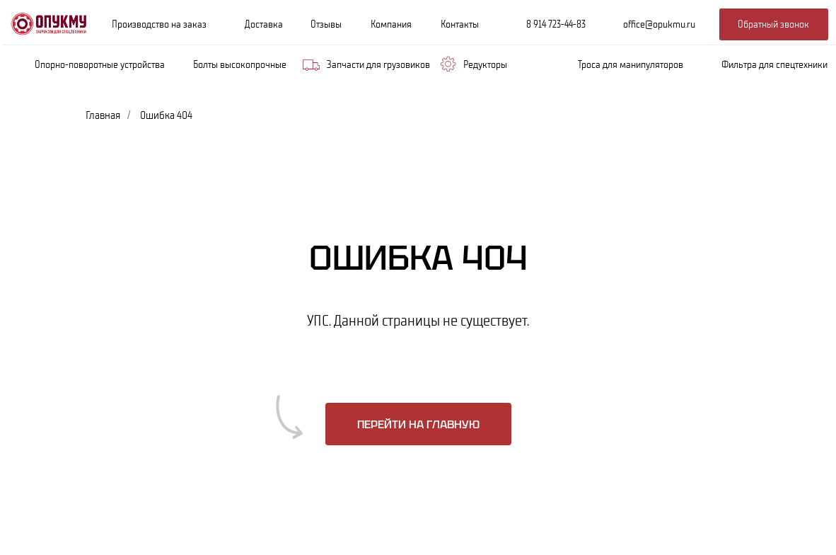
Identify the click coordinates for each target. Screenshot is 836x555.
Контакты (460, 24)
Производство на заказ (159, 24)
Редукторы (485, 64)
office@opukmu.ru (659, 24)
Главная (103, 115)
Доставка (264, 24)
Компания (391, 24)
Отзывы (326, 24)
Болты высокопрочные (239, 64)
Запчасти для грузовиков (378, 64)
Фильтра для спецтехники (774, 64)
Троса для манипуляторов (630, 64)
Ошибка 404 (166, 115)
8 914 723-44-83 (556, 24)
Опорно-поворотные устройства (100, 64)
